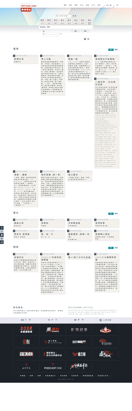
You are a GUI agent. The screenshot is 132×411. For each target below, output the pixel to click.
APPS (92, 6)
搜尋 (85, 31)
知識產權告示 (51, 376)
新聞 (75, 6)
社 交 (54, 320)
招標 (39, 376)
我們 (98, 6)
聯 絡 (81, 320)
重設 (76, 31)
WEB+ (81, 6)
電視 (64, 6)
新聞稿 (23, 376)
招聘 (32, 376)
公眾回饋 (107, 320)
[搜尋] (117, 4)
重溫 (87, 6)
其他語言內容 (103, 376)
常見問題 (64, 376)
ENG (107, 5)
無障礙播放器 (88, 376)
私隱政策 (75, 376)
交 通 (28, 320)
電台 (70, 6)
